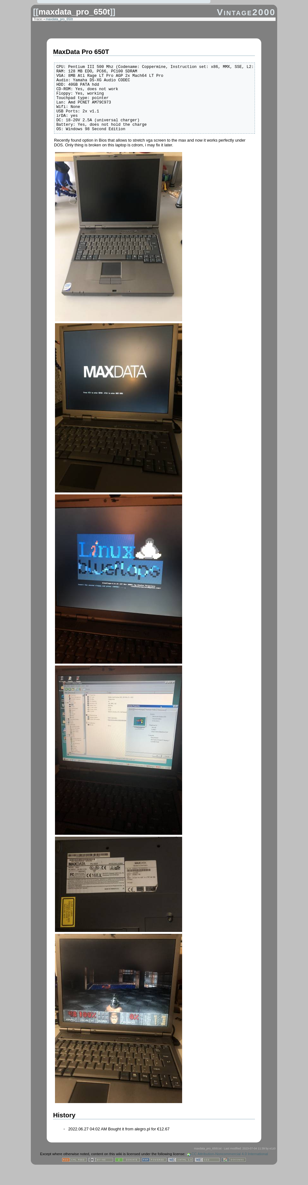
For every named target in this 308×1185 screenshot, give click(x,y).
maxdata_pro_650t (74, 11)
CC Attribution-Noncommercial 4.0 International (229, 1168)
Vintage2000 (246, 12)
